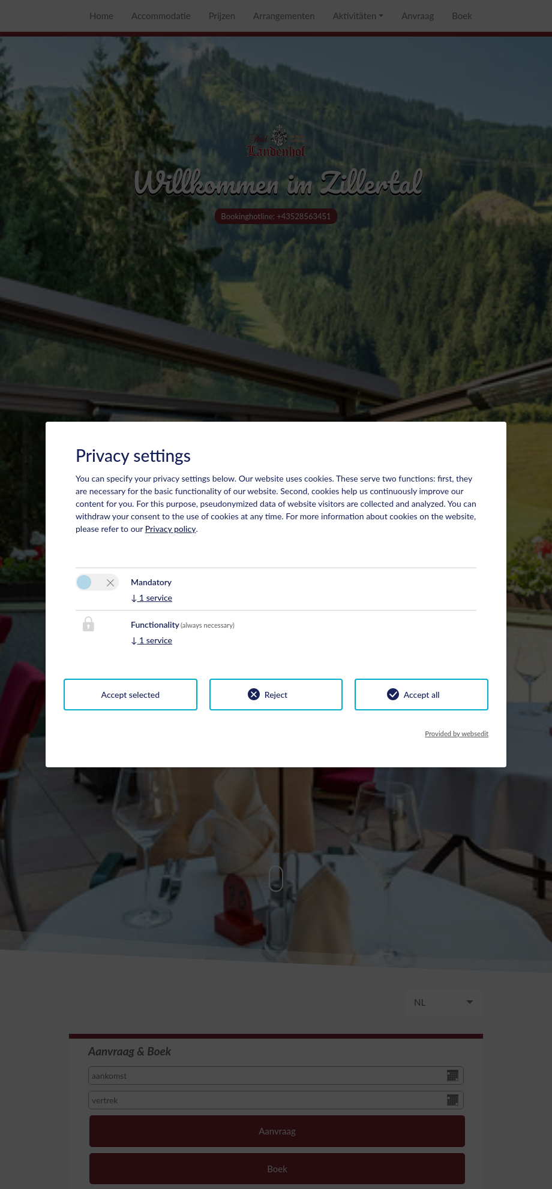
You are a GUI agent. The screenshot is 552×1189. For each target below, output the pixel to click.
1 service (151, 597)
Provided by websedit (456, 733)
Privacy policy (170, 529)
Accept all (422, 694)
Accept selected (130, 694)
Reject (276, 694)
